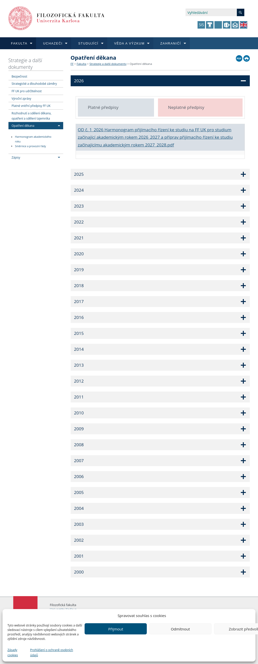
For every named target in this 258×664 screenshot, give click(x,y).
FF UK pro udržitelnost (27, 91)
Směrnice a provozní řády (30, 146)
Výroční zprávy (21, 98)
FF (72, 64)
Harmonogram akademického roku (33, 139)
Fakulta (81, 64)
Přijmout (115, 628)
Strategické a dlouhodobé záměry (34, 84)
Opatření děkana (23, 126)
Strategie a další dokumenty (25, 63)
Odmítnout (180, 628)
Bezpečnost (19, 76)
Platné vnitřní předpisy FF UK (31, 106)
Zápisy (16, 157)
